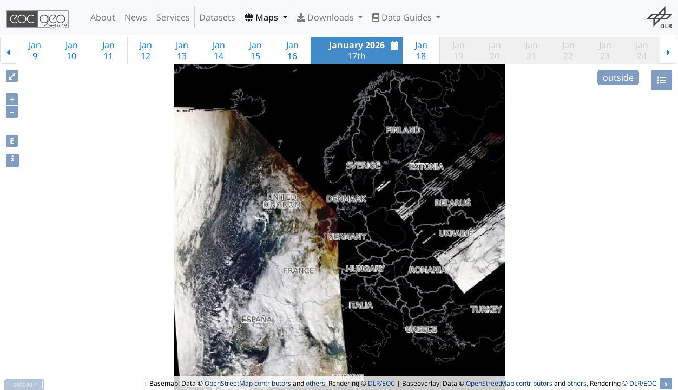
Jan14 (219, 50)
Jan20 (495, 50)
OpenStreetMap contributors (248, 383)
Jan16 (292, 50)
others (315, 383)
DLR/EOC (381, 383)
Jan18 (421, 50)
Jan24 (642, 50)
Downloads (326, 17)
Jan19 (458, 50)
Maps (262, 17)
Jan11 (108, 50)
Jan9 (35, 50)
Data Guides (403, 17)
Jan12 (146, 50)
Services (173, 17)
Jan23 (605, 50)
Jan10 (71, 50)
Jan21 (531, 50)
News (135, 17)
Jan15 (255, 50)
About (102, 17)
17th (365, 50)
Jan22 (568, 50)
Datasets (217, 17)
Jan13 (182, 50)
